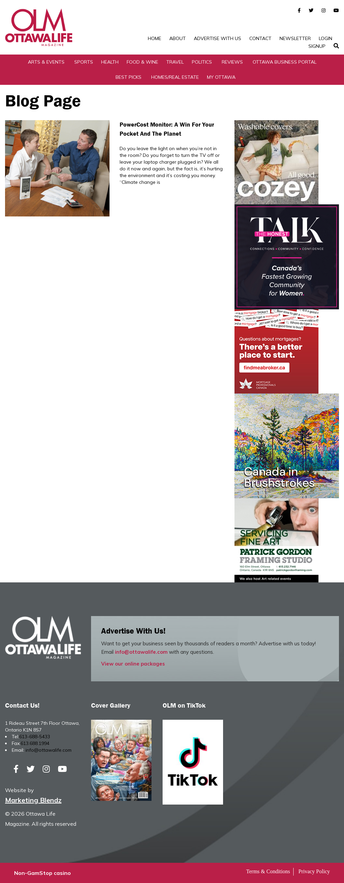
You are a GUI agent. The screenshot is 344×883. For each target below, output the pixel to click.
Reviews (232, 62)
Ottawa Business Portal (284, 62)
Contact (260, 38)
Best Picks (128, 77)
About (177, 38)
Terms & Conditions (268, 871)
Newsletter (295, 38)
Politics (202, 62)
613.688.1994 (34, 743)
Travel (175, 62)
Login (325, 38)
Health (110, 62)
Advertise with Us (217, 38)
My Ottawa (221, 77)
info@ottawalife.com (141, 652)
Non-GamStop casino (42, 873)
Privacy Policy (314, 871)
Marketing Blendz (33, 800)
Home (154, 38)
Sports (83, 62)
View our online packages (133, 663)
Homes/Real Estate (175, 77)
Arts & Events (46, 62)
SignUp (317, 46)
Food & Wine (142, 62)
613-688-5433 (34, 737)
